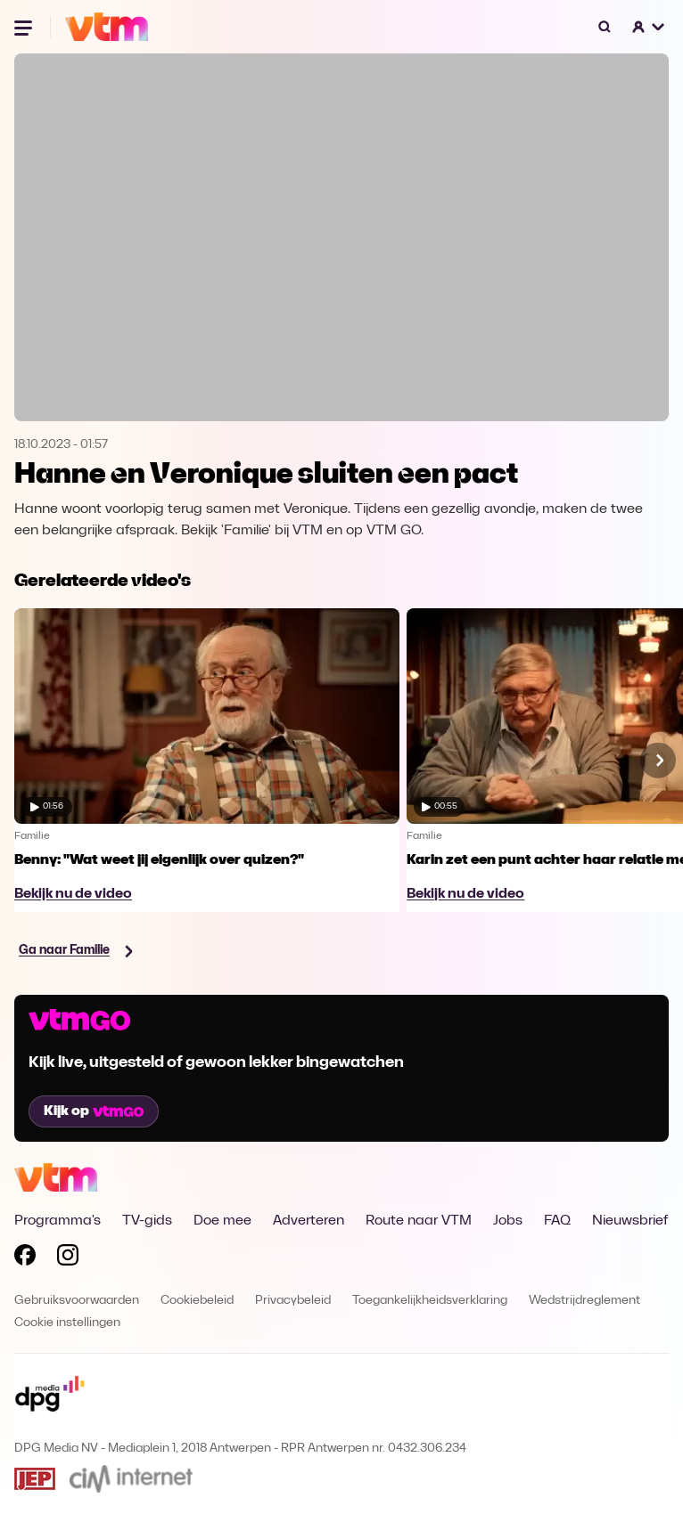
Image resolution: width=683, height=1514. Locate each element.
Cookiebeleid (197, 1300)
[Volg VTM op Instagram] (67, 1258)
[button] (649, 26)
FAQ (557, 1221)
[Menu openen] (25, 26)
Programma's (57, 1221)
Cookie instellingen (67, 1323)
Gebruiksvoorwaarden (76, 1300)
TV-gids (147, 1221)
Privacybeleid (293, 1300)
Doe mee (222, 1221)
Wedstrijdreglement (584, 1300)
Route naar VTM (419, 1221)
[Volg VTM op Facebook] (25, 1258)
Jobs (508, 1221)
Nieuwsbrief (630, 1221)
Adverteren (308, 1221)
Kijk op (94, 1111)
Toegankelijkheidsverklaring (429, 1300)
